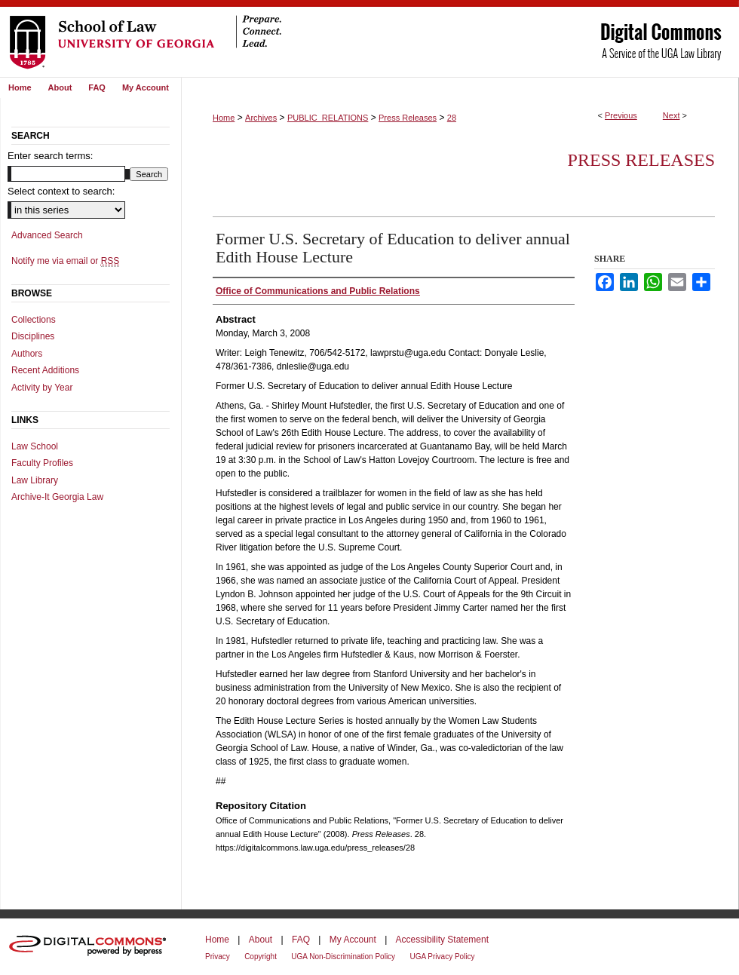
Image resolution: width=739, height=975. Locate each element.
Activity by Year (41, 387)
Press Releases (408, 117)
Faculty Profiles (42, 463)
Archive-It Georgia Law (57, 497)
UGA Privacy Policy (441, 956)
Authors (26, 353)
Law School (34, 446)
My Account (353, 939)
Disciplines (32, 336)
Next (671, 115)
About (260, 939)
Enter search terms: (50, 155)
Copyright (260, 956)
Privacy (217, 956)
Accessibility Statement (442, 939)
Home (224, 117)
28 (451, 117)
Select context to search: (61, 191)
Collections (33, 319)
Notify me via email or (65, 261)
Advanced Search (47, 235)
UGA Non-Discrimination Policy (343, 956)
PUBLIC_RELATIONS (327, 117)
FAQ (301, 939)
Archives (261, 117)
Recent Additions (45, 370)
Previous (621, 115)
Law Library (34, 480)
